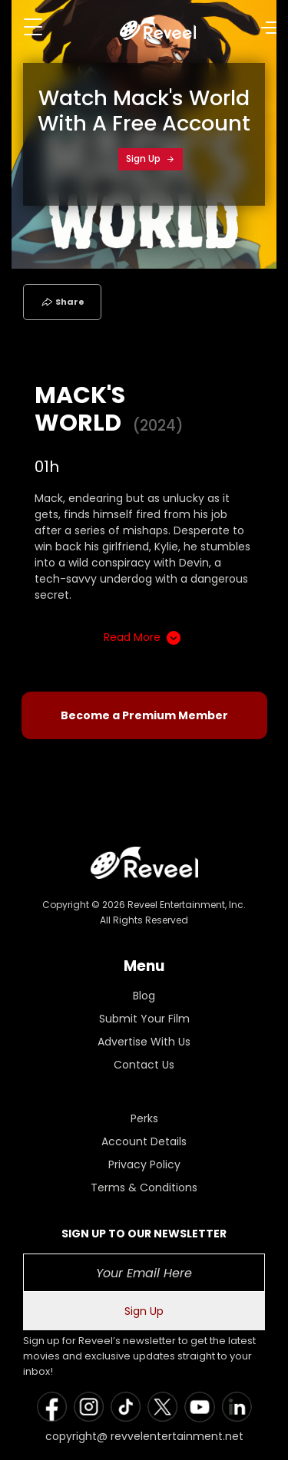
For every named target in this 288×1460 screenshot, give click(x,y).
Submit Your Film (144, 1018)
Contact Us (144, 1064)
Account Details (144, 1141)
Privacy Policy (144, 1164)
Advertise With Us (144, 1041)
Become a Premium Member (144, 715)
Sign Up (150, 158)
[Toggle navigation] (33, 27)
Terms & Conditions (144, 1187)
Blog (144, 995)
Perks (144, 1118)
